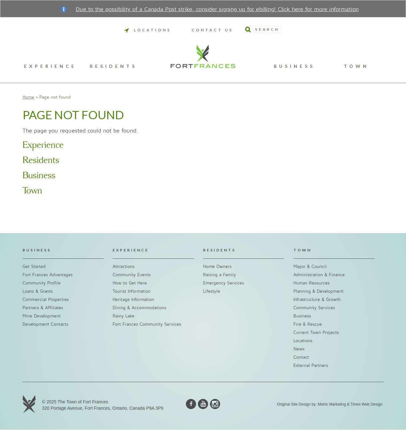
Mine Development (42, 316)
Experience (50, 66)
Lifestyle (211, 291)
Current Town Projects (316, 332)
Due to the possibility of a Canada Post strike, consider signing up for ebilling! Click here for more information (217, 9)
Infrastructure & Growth (317, 299)
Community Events (132, 274)
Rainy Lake (123, 316)
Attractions (123, 266)
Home (28, 97)
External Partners (310, 365)
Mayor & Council (310, 266)
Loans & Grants (38, 291)
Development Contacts (45, 324)
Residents (113, 66)
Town (356, 66)
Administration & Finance (319, 274)
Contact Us (212, 30)
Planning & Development (318, 291)
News (298, 349)
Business (294, 66)
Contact (301, 357)
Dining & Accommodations (139, 307)
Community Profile (42, 283)
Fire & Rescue (307, 324)
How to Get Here (130, 283)
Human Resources (311, 283)
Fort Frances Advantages (48, 274)
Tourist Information (132, 291)
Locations (147, 30)
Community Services (314, 307)
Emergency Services (223, 283)
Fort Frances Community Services (147, 324)
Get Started (34, 266)
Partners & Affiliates (43, 307)
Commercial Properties (46, 299)
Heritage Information (133, 299)
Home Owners (217, 266)
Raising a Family (219, 274)
